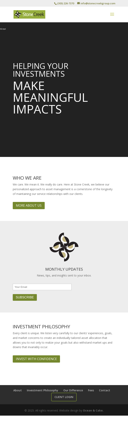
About (17, 390)
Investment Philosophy (42, 390)
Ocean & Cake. (93, 410)
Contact (104, 390)
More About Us (29, 205)
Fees (91, 390)
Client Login (63, 397)
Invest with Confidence (36, 359)
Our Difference (73, 390)
